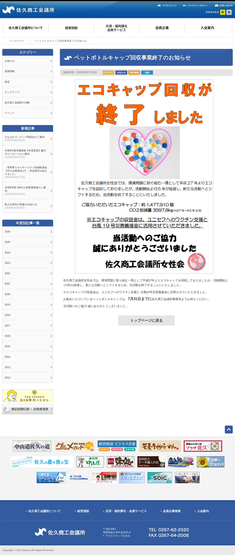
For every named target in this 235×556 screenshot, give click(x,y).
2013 (7, 367)
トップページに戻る (146, 320)
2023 (7, 263)
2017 (7, 325)
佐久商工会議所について (44, 511)
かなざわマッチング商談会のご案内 (25, 138)
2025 (7, 242)
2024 (7, 252)
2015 (7, 346)
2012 (7, 377)
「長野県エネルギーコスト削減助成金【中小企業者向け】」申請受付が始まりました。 (26, 172)
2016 (7, 336)
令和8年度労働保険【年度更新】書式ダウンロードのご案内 (25, 153)
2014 (7, 356)
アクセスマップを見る (117, 535)
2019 (7, 304)
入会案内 (203, 511)
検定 (7, 81)
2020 (7, 294)
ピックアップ (12, 92)
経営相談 (83, 511)
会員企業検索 (172, 511)
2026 (7, 231)
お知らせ (10, 60)
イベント (10, 113)
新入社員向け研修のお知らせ (21, 206)
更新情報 (10, 71)
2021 (7, 283)
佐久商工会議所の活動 (17, 102)
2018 (7, 315)
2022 (7, 273)
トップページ (16, 40)
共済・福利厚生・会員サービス (126, 511)
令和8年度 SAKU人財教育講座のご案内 (25, 190)
